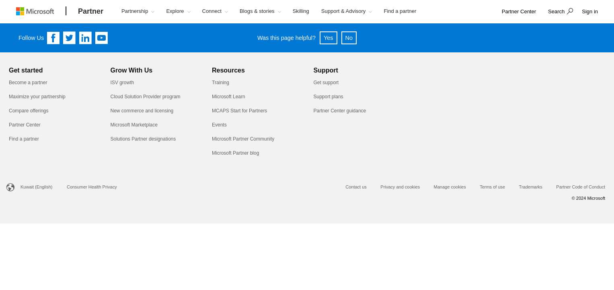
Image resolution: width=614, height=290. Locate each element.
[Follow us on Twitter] (69, 37)
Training (220, 82)
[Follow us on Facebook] (53, 37)
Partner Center (25, 125)
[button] (559, 12)
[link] (519, 12)
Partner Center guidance (340, 111)
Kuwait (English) (36, 186)
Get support (326, 82)
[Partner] (90, 12)
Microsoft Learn (228, 96)
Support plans (328, 96)
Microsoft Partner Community (243, 139)
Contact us (356, 186)
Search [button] (556, 11)
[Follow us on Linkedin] (85, 37)
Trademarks (530, 186)
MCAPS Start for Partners (239, 111)
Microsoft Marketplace (134, 125)
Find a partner (24, 139)
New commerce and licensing (142, 111)
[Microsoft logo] (41, 11)
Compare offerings (29, 111)
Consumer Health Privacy (92, 186)
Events (219, 125)
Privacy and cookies (400, 186)
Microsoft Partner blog (235, 153)
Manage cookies (450, 186)
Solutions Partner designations (143, 139)
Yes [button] (328, 38)
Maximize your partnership (37, 96)
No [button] (349, 38)
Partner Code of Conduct (580, 186)
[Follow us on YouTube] (101, 37)
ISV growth (122, 82)
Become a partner (28, 82)
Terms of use (492, 186)
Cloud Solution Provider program (146, 96)
